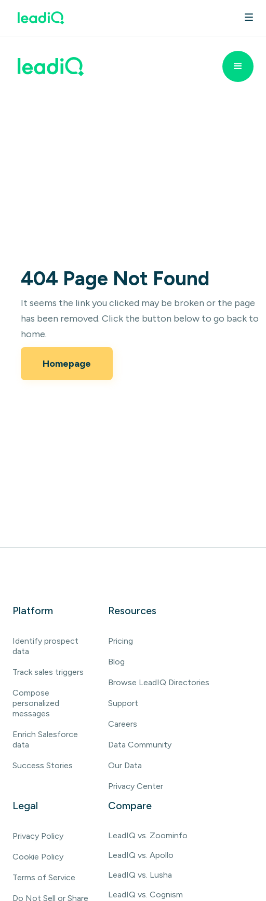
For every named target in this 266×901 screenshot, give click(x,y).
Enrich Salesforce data (45, 739)
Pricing (120, 641)
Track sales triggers (48, 672)
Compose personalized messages (35, 703)
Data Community (139, 745)
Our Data (125, 765)
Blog (116, 662)
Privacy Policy (37, 836)
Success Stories (42, 765)
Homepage (67, 363)
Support (123, 703)
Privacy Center (135, 786)
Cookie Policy (37, 857)
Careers (122, 724)
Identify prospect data (45, 646)
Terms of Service (43, 877)
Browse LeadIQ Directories (158, 682)
